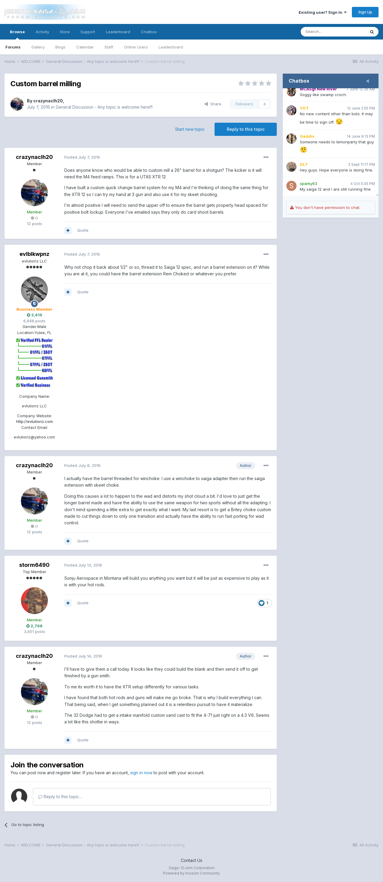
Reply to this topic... (60, 796)
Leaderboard (171, 47)
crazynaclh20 (48, 100)
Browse (17, 34)
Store (65, 31)
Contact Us (191, 860)
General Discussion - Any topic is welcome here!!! (104, 107)
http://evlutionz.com (34, 421)
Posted (82, 157)
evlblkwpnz (34, 254)
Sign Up (365, 12)
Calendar (85, 47)
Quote (83, 230)
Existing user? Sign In (322, 12)
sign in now (141, 772)
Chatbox (149, 31)
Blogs (60, 47)
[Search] (333, 32)
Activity (42, 31)
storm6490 (34, 565)
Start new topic (190, 129)
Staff (108, 47)
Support (87, 31)
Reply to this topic (246, 129)
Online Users (136, 47)
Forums (13, 47)
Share (213, 103)
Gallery (38, 47)
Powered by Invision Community (191, 873)
